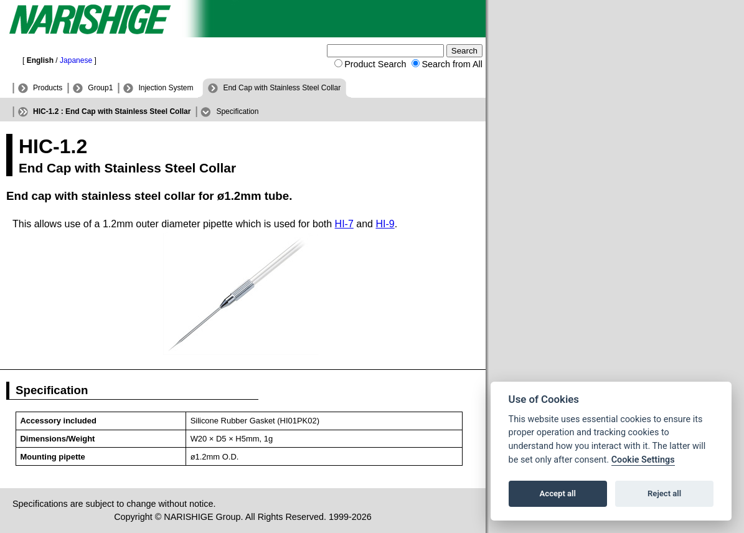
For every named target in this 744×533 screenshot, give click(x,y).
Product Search (375, 64)
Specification (237, 111)
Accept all (558, 493)
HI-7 (344, 224)
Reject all (664, 493)
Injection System (165, 87)
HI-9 (384, 224)
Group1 (100, 87)
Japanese (76, 60)
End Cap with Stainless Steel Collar (282, 87)
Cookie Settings (643, 460)
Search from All (452, 64)
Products (47, 87)
